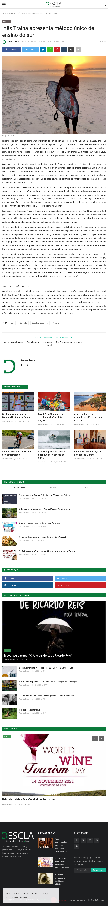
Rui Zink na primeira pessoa (69, 342)
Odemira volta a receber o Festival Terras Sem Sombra (44, 509)
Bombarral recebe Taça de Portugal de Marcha (87, 453)
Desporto (12, 13)
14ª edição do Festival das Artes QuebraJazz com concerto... (47, 696)
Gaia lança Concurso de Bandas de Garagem (40, 523)
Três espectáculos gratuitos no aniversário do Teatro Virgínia (61, 845)
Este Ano (88, 487)
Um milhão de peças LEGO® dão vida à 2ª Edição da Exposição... (49, 682)
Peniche (56, 323)
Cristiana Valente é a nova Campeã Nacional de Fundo (16, 416)
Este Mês (54, 487)
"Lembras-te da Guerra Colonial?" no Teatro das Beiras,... (45, 495)
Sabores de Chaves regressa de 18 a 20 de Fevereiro (43, 537)
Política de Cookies (96, 900)
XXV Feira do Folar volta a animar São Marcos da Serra (62, 863)
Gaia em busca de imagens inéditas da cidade (61, 879)
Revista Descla (10, 42)
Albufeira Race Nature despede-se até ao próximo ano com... (88, 417)
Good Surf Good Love (40, 323)
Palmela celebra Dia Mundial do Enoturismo (29, 799)
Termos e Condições (77, 900)
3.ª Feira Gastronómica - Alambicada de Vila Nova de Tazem (47, 551)
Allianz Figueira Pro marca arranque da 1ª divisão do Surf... (51, 454)
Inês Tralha (23, 323)
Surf (12, 323)
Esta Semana (19, 487)
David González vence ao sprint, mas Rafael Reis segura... (51, 417)
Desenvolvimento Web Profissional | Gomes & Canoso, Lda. (46, 668)
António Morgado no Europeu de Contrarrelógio (17, 453)
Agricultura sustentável (29, 710)
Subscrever (98, 870)
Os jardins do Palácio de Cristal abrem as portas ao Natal (27, 344)
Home (4, 13)
